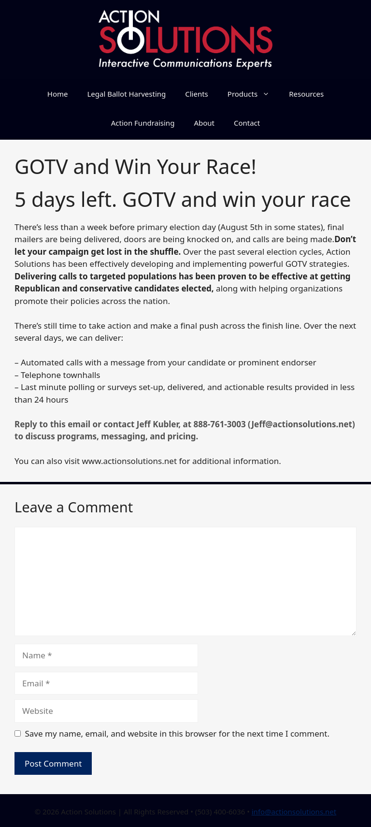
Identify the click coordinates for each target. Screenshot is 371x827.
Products (253, 93)
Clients (196, 94)
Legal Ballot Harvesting (126, 94)
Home (57, 94)
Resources (306, 94)
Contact (247, 123)
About (204, 123)
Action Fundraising (143, 123)
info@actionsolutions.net (294, 811)
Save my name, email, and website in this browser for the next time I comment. (177, 733)
